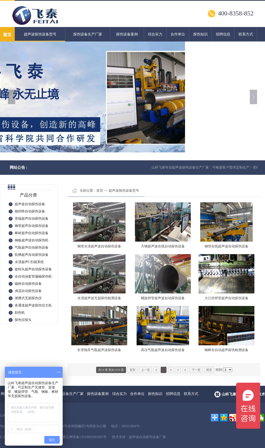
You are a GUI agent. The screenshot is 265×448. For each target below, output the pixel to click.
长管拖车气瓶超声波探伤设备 (99, 350)
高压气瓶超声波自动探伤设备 (163, 350)
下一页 (196, 370)
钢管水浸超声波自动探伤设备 (99, 246)
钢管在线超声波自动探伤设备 (226, 246)
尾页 (209, 370)
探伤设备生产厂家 (87, 34)
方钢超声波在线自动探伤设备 (163, 246)
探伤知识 (200, 34)
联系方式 (245, 34)
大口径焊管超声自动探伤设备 (226, 298)
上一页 (145, 370)
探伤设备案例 (127, 34)
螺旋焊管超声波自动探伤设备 (163, 298)
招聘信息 (223, 34)
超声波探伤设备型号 (40, 36)
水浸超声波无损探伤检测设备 (99, 298)
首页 (99, 190)
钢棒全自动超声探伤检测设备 (226, 350)
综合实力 (155, 34)
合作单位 (178, 34)
